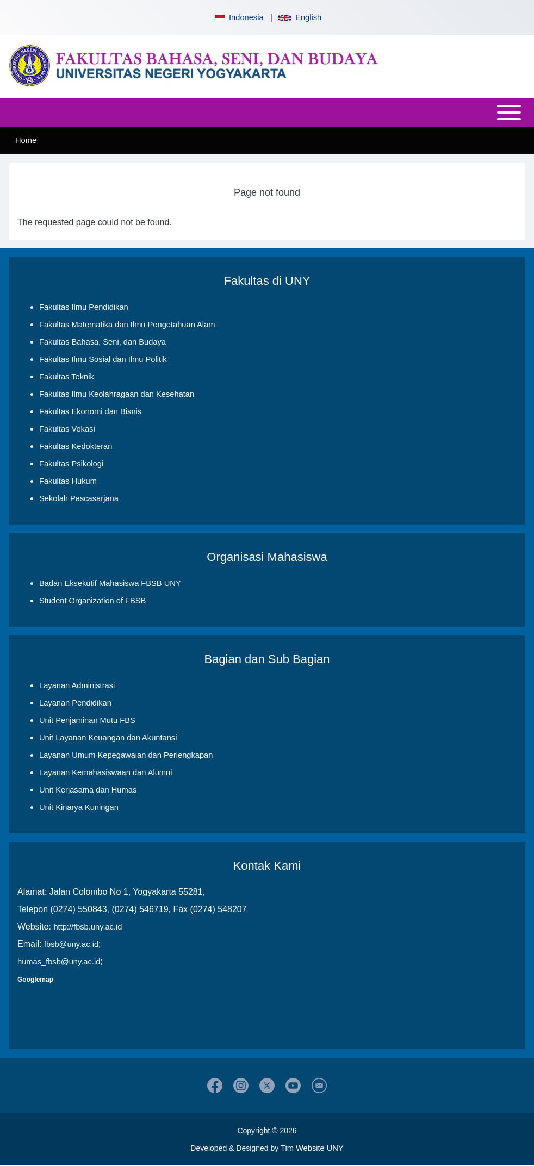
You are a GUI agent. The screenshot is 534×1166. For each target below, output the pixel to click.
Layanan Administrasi (77, 685)
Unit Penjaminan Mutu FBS (87, 720)
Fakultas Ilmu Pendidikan (83, 307)
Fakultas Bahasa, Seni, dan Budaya (102, 342)
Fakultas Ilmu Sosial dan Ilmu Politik (103, 359)
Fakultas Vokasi (67, 429)
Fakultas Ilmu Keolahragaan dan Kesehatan (116, 394)
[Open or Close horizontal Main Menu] (267, 112)
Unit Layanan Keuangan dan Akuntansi (108, 737)
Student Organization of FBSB (92, 600)
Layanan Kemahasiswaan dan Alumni (105, 772)
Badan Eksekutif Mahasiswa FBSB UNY (110, 583)
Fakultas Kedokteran (75, 446)
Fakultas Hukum (68, 481)
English (299, 17)
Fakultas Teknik (66, 376)
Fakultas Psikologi (71, 463)
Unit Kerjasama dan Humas (87, 789)
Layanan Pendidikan (75, 703)
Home (25, 140)
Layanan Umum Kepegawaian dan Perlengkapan (126, 755)
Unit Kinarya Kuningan (79, 807)
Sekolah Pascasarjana (79, 498)
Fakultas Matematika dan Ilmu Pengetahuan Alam (127, 324)
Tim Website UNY (312, 1148)
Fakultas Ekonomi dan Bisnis (90, 411)
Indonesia (238, 17)
